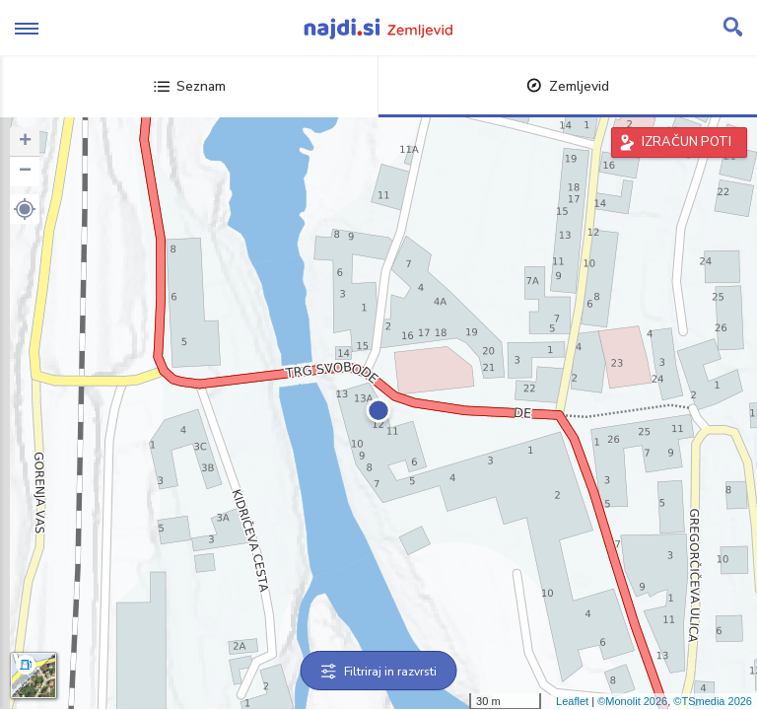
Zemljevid (567, 86)
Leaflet (572, 701)
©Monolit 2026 (632, 701)
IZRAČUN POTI (686, 142)
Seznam (190, 86)
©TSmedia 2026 (712, 701)
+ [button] (25, 142)
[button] (24, 209)
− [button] (25, 171)
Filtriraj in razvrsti (379, 671)
